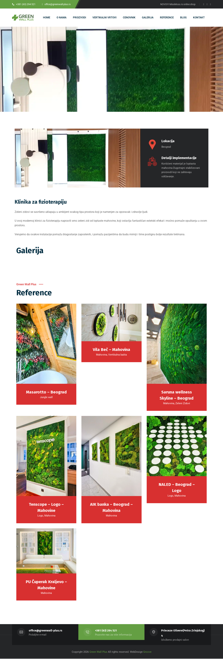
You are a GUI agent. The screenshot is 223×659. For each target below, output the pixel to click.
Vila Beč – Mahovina (111, 349)
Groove (147, 652)
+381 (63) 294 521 (106, 630)
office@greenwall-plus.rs (45, 630)
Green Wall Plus (98, 652)
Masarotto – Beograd (46, 392)
